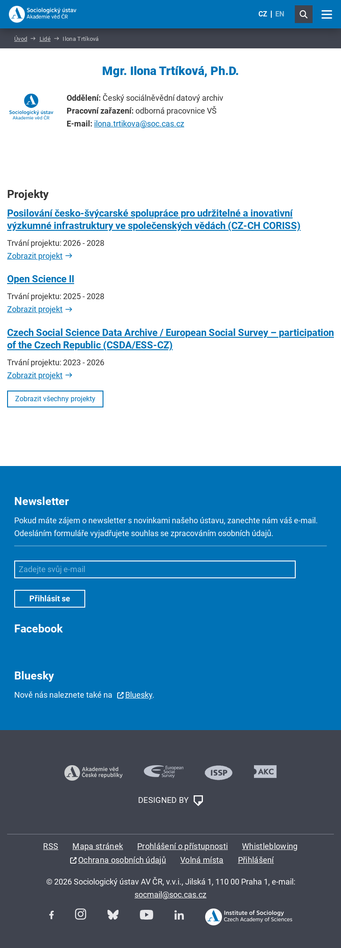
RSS (50, 846)
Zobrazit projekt (35, 256)
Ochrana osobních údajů (122, 860)
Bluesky (138, 694)
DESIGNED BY (170, 800)
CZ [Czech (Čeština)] (262, 14)
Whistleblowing (269, 846)
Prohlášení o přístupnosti (182, 846)
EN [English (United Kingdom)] (279, 14)
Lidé (45, 39)
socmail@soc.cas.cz (170, 894)
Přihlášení (256, 860)
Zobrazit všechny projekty (55, 399)
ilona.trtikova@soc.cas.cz (139, 123)
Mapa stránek (97, 846)
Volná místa (202, 860)
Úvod (20, 39)
